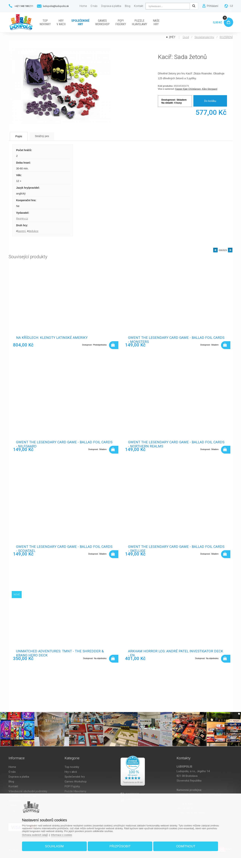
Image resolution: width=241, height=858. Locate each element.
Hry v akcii (71, 771)
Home (12, 767)
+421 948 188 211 (24, 6)
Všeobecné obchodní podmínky (28, 791)
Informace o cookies (64, 834)
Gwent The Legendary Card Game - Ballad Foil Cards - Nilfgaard (59, 444)
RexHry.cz (22, 218)
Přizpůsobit (119, 845)
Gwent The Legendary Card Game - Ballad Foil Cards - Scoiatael (59, 549)
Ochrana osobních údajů (37, 834)
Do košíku (210, 101)
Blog (11, 781)
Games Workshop (76, 781)
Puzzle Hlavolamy (75, 791)
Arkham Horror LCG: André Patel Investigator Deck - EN (171, 653)
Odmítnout (184, 845)
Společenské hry (204, 37)
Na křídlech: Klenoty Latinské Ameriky (52, 338)
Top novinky (72, 767)
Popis (20, 136)
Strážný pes (46, 136)
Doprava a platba (19, 776)
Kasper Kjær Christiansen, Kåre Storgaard (196, 89)
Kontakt (13, 786)
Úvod (186, 37)
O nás (12, 771)
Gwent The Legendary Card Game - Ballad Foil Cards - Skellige (171, 549)
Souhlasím (55, 845)
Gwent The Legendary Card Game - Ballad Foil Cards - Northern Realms (171, 444)
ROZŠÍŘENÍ (226, 37)
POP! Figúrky (72, 786)
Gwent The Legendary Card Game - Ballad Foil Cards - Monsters (171, 340)
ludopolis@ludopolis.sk (56, 6)
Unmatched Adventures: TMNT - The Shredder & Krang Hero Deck (60, 653)
